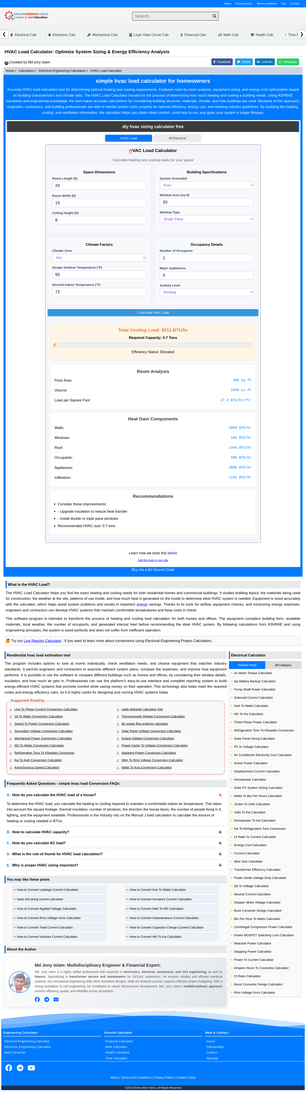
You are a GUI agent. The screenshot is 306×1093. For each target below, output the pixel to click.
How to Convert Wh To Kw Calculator (156, 936)
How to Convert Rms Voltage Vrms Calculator (49, 918)
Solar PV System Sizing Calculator (258, 787)
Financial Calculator (119, 1041)
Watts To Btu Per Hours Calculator (258, 796)
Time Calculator (116, 1058)
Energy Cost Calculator (250, 845)
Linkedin (265, 62)
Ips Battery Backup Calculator (255, 681)
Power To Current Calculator (254, 959)
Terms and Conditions (136, 1077)
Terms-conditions (266, 3)
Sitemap (212, 1058)
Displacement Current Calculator (257, 771)
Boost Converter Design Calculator (258, 984)
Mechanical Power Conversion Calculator (43, 738)
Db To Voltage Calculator (251, 886)
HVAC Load (128, 138)
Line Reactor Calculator (42, 641)
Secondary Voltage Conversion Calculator (43, 731)
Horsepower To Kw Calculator (255, 820)
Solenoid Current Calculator (253, 697)
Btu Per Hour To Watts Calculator (257, 919)
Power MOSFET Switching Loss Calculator (264, 935)
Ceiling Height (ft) (65, 213)
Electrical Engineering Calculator (27, 1041)
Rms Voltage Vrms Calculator (254, 992)
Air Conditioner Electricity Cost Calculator (263, 755)
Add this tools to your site (153, 560)
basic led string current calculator (40, 899)
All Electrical (177, 138)
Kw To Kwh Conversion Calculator (38, 760)
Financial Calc (193, 35)
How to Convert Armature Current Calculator (161, 899)
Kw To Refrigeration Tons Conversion (260, 828)
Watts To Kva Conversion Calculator (147, 767)
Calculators (26, 70)
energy (142, 604)
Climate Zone (62, 250)
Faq (283, 3)
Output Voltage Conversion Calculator (148, 738)
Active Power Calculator (251, 763)
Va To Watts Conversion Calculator (38, 716)
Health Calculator (117, 1052)
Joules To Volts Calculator (252, 804)
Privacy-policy (244, 3)
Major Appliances (173, 268)
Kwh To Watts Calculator (251, 706)
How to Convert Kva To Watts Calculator (158, 889)
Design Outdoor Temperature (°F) (77, 267)
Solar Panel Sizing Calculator (254, 738)
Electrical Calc (23, 35)
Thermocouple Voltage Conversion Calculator (153, 716)
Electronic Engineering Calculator (27, 1047)
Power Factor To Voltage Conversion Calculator (155, 745)
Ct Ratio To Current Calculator (255, 837)
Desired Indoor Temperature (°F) (76, 285)
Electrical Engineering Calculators (62, 70)
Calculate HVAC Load (153, 312)
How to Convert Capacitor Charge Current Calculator (167, 927)
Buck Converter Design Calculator (258, 910)
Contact (295, 3)
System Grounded (173, 178)
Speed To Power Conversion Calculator (42, 723)
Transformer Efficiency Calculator (257, 869)
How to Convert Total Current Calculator (45, 927)
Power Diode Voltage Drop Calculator (260, 878)
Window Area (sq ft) (174, 195)
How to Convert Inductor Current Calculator (47, 936)
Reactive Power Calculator (252, 943)
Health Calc (262, 35)
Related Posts (247, 665)
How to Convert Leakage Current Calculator (47, 889)
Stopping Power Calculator (253, 951)
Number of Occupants (176, 250)
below (172, 553)
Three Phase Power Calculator (255, 722)
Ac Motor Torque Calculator (253, 673)
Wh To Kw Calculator (248, 714)
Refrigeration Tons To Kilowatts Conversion (44, 753)
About (227, 3)
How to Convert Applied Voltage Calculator (46, 908)
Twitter (244, 62)
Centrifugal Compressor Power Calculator (263, 927)
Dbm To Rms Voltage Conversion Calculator (152, 760)
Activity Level (170, 285)
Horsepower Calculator (250, 779)
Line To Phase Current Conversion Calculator (46, 709)
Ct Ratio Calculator (247, 976)
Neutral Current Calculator (252, 894)
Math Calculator (116, 1047)
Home (10, 70)
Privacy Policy (163, 1077)
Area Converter (14, 1052)
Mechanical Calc (102, 35)
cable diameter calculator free (142, 709)
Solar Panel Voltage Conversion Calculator (151, 731)
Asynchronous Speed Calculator (36, 767)
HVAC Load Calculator (106, 70)
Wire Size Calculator (248, 861)
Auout (210, 1041)
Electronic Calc (62, 35)
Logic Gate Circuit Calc (149, 35)
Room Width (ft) (64, 195)
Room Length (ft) (65, 178)
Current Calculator (247, 853)
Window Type (170, 212)
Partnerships (215, 1047)
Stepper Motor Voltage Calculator (257, 902)
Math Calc (228, 35)
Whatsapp (288, 62)
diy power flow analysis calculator (145, 723)
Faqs (192, 1077)
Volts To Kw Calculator (249, 812)
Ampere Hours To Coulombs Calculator (261, 968)
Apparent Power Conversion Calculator (149, 753)
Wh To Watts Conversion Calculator (39, 745)
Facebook (222, 62)
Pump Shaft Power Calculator (254, 689)
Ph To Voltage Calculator (251, 747)
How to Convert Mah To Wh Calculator (156, 908)
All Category (283, 665)
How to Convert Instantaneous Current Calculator (164, 918)
